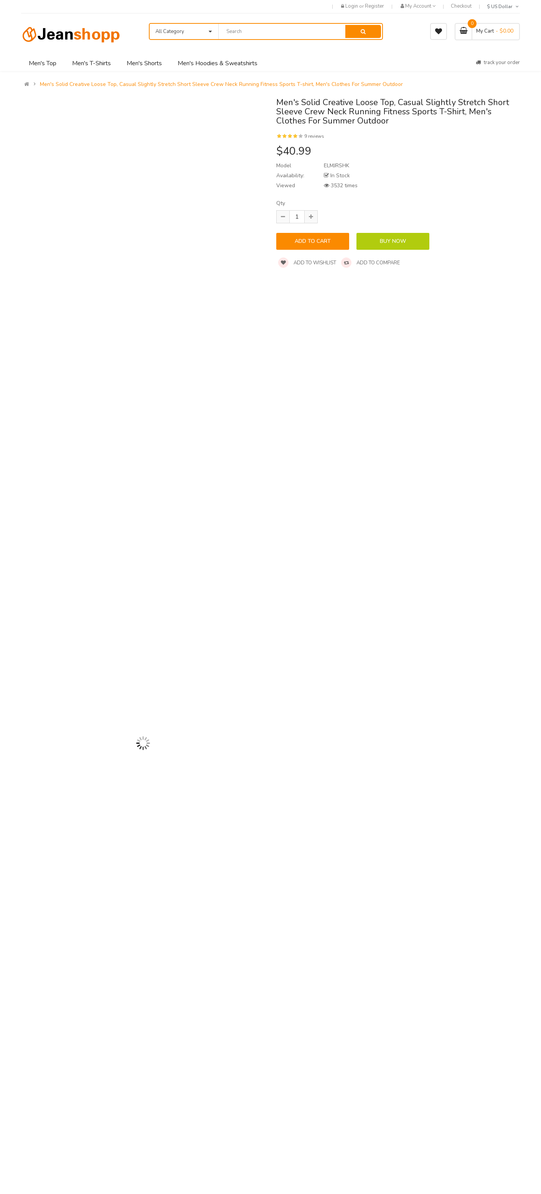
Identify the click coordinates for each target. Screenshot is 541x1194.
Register (374, 6)
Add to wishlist (307, 262)
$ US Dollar (503, 6)
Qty (280, 203)
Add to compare (370, 262)
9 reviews (314, 136)
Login (352, 6)
